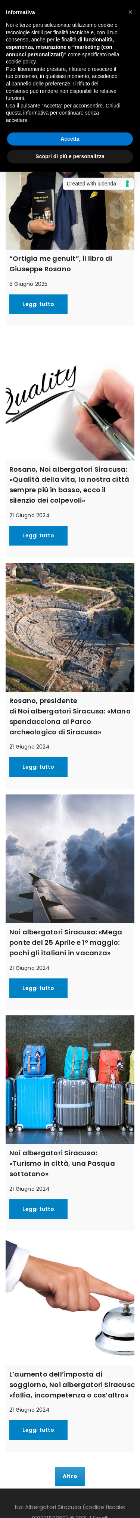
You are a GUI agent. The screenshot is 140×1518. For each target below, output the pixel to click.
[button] (130, 12)
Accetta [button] (70, 139)
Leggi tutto (38, 304)
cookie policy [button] (20, 62)
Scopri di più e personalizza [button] (69, 156)
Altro (70, 1476)
